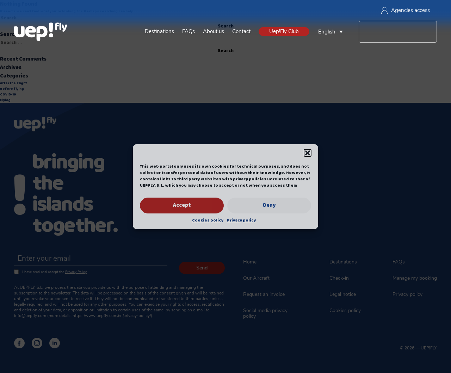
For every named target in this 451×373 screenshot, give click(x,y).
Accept (182, 205)
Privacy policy (241, 220)
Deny (269, 205)
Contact (241, 31)
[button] (307, 152)
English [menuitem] (326, 32)
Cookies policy (207, 220)
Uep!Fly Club (284, 31)
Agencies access (405, 10)
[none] (332, 31)
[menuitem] (332, 32)
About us (213, 31)
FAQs (188, 31)
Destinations (159, 31)
